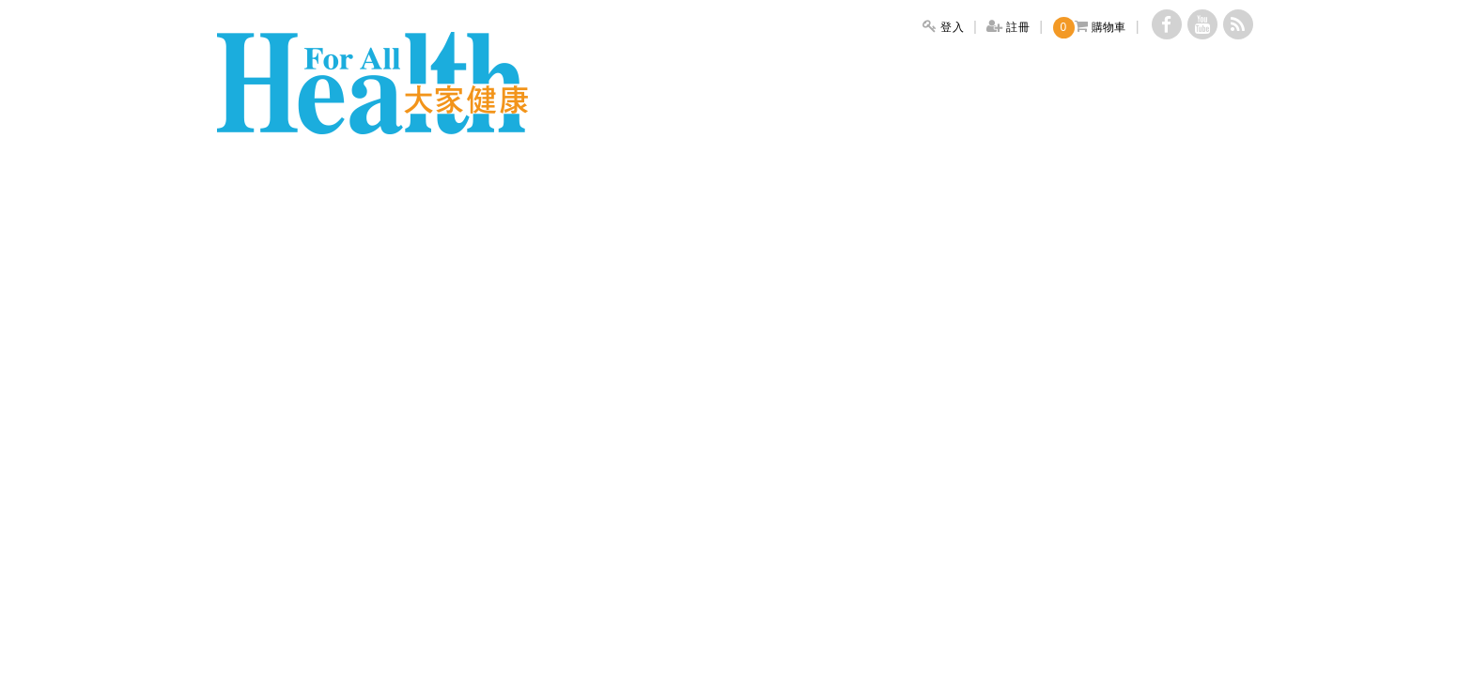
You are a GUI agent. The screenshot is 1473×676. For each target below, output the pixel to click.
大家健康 (372, 83)
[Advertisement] (736, 265)
